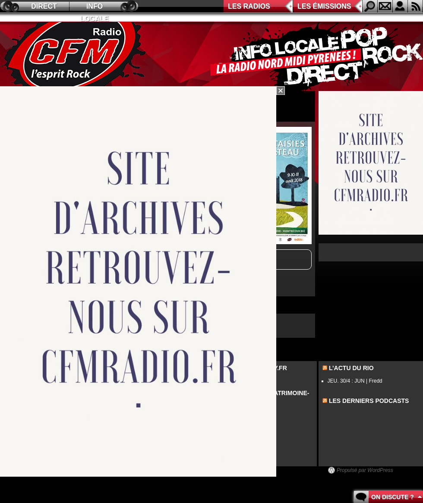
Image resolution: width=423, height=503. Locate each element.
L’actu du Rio (351, 368)
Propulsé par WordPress (365, 470)
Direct (44, 6)
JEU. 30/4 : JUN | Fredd (355, 381)
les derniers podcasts (369, 400)
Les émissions (324, 6)
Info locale (94, 8)
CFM (74, 56)
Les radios (249, 6)
